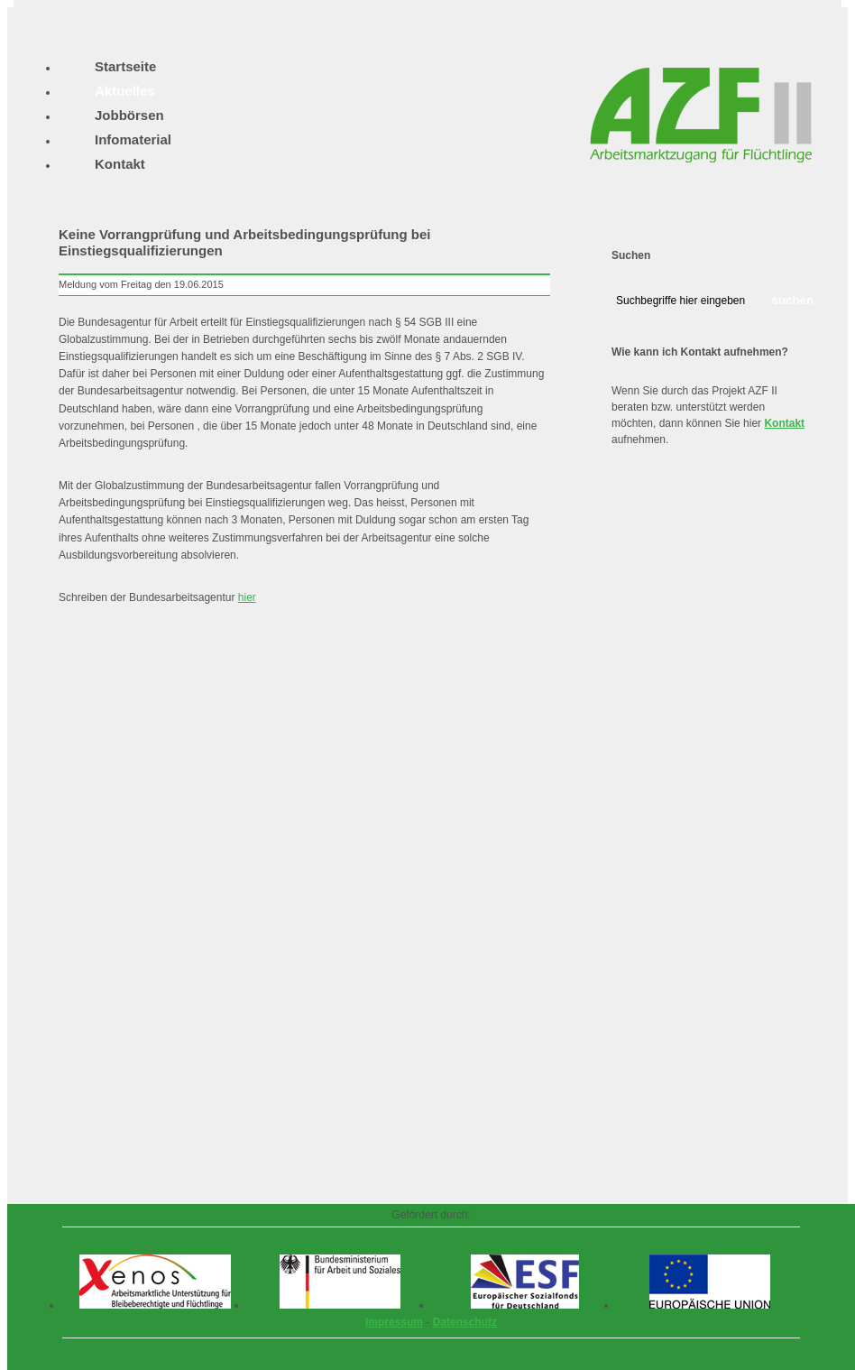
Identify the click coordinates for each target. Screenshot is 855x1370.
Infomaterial (133, 139)
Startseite (125, 66)
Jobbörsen (129, 115)
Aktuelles (125, 90)
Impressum (394, 1322)
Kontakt (784, 423)
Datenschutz (465, 1322)
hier (247, 597)
